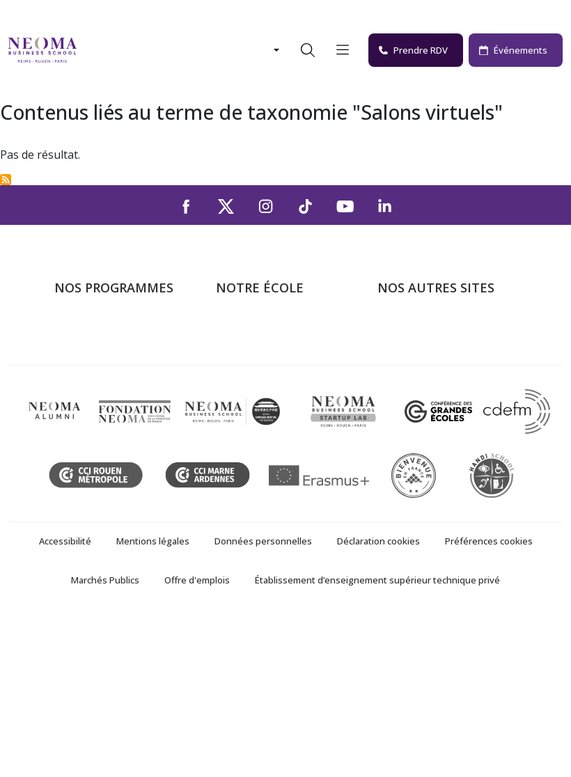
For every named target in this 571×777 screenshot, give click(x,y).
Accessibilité (65, 701)
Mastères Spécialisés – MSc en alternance (123, 400)
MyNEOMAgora (417, 410)
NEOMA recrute (256, 430)
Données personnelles (263, 701)
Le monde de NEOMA (432, 350)
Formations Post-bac (106, 330)
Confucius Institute (423, 430)
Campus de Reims (260, 370)
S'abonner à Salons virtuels (5, 179)
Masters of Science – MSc (119, 370)
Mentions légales (152, 701)
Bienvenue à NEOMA (430, 330)
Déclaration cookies (378, 701)
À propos (239, 330)
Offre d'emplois (197, 740)
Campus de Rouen (261, 390)
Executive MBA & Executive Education (121, 440)
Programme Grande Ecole (118, 350)
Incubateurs (407, 370)
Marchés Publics (105, 740)
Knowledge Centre (423, 450)
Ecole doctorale (93, 470)
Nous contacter (255, 410)
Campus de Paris (257, 350)
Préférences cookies (489, 701)
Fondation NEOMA (424, 390)
